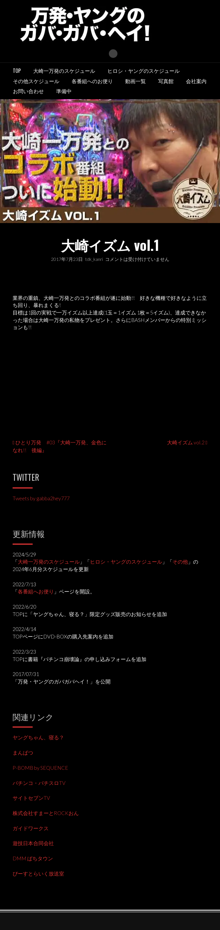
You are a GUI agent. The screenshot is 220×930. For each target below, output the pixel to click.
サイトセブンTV (31, 798)
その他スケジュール (36, 81)
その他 (180, 561)
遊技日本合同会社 (33, 843)
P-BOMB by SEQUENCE (40, 768)
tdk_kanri (94, 259)
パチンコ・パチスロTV (39, 783)
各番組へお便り (36, 591)
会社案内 (196, 81)
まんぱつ (23, 752)
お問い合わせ (28, 91)
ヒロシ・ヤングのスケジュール (143, 70)
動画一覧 (135, 81)
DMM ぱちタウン (33, 858)
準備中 (64, 91)
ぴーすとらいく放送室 (38, 873)
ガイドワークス (31, 828)
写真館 (166, 81)
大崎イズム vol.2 (186, 442)
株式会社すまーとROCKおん (46, 813)
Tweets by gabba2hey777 (41, 498)
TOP (17, 70)
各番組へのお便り (92, 81)
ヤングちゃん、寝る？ (38, 737)
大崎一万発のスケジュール (64, 70)
